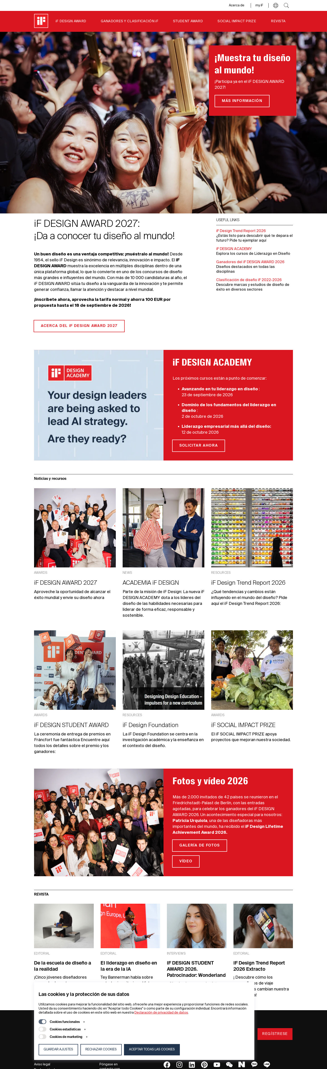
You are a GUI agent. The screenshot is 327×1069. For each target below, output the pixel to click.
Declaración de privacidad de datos (161, 1012)
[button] (275, 5)
